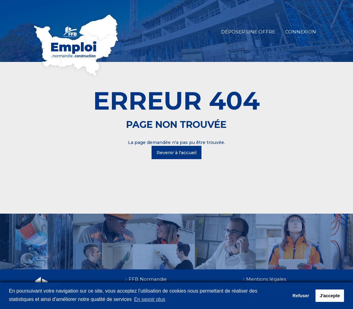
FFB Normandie (148, 279)
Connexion (300, 32)
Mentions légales (266, 279)
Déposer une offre (248, 32)
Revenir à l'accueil (176, 152)
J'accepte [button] (330, 295)
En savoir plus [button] (149, 299)
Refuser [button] (301, 295)
